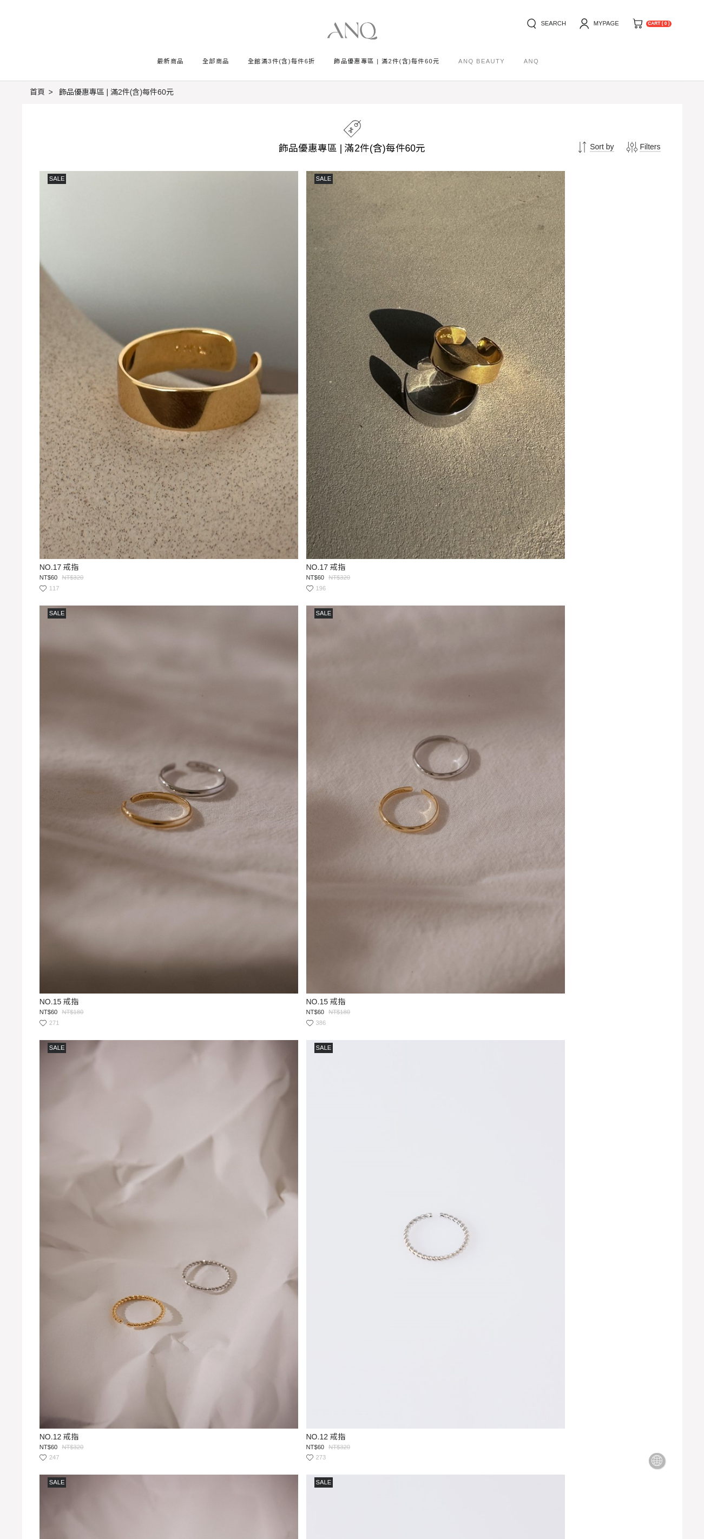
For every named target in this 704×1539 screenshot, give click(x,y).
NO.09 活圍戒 (381, 935)
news (100, 1366)
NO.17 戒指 (60, 400)
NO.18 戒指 (377, 667)
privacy (192, 1366)
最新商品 (170, 61)
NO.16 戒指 (377, 1203)
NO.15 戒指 (377, 400)
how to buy (48, 1366)
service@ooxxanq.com (115, 1442)
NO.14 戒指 (60, 935)
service (143, 1366)
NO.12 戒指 (60, 667)
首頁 (37, 92)
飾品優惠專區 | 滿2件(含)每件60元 (116, 92)
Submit (354, 1409)
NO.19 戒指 (60, 1203)
